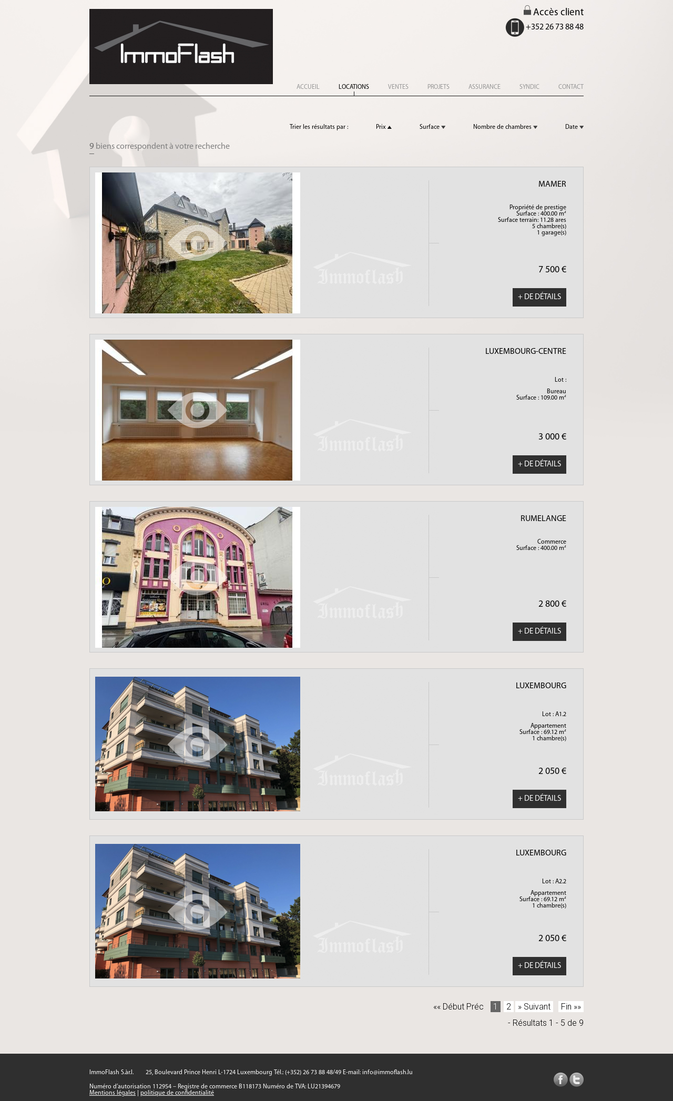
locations (354, 87)
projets (438, 87)
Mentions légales (112, 1093)
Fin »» (571, 1007)
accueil (308, 87)
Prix (384, 127)
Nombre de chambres (505, 127)
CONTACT (571, 87)
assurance (484, 87)
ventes (398, 87)
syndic (529, 87)
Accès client (554, 13)
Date (574, 127)
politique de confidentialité (177, 1093)
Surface (432, 127)
